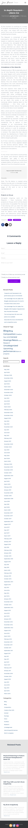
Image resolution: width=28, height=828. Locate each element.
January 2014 (7, 599)
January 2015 (7, 576)
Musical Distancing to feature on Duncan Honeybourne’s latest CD (13, 757)
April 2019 (6, 481)
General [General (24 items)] (13, 337)
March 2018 (7, 510)
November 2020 (8, 444)
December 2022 (8, 412)
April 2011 (6, 662)
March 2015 (7, 570)
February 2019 (8, 487)
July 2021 (6, 429)
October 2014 (7, 579)
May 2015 (6, 567)
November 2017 (8, 515)
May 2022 (6, 424)
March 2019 (7, 484)
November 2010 (8, 673)
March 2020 (7, 461)
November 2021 (8, 427)
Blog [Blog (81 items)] (6, 330)
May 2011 (6, 659)
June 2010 (7, 685)
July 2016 (6, 547)
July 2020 (6, 450)
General (6, 713)
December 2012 (8, 622)
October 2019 (7, 472)
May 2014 (6, 593)
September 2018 (8, 498)
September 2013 (8, 607)
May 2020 (6, 455)
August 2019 (7, 478)
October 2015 (7, 556)
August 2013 (7, 610)
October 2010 (7, 676)
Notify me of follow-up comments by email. (13, 274)
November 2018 (8, 493)
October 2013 (7, 604)
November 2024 (8, 378)
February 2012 (8, 639)
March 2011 (7, 665)
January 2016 (7, 553)
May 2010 (6, 688)
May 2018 (6, 504)
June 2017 (7, 527)
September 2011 (8, 650)
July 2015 (6, 564)
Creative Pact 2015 (9, 710)
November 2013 (8, 601)
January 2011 (7, 670)
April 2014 (6, 596)
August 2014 (7, 584)
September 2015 (8, 558)
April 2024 (7, 384)
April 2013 (6, 616)
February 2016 (8, 550)
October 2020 (8, 447)
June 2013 (7, 613)
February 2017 (8, 538)
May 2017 (6, 530)
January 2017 (7, 541)
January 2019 (7, 490)
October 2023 (8, 395)
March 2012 (7, 636)
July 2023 (6, 398)
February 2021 (8, 438)
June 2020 (7, 452)
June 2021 (7, 432)
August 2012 (7, 630)
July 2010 (6, 682)
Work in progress (9, 733)
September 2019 (8, 475)
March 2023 (7, 406)
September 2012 (8, 627)
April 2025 (7, 372)
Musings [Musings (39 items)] (7, 340)
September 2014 (8, 581)
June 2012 (7, 633)
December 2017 (8, 513)
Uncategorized (8, 727)
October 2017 (7, 518)
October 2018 (7, 495)
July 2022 (6, 421)
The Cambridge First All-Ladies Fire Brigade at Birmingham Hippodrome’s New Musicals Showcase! (14, 309)
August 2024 (7, 381)
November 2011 (8, 645)
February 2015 (8, 573)
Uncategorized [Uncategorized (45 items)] (10, 345)
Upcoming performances (11, 730)
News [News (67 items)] (15, 340)
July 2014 (6, 587)
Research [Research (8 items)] (6, 343)
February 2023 (8, 409)
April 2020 (7, 458)
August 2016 (7, 544)
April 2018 (6, 507)
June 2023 (7, 401)
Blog (10, 219)
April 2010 (7, 690)
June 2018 (7, 501)
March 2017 (7, 536)
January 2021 (7, 441)
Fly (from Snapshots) (10, 805)
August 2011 (7, 653)
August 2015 (7, 561)
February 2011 (8, 667)
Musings (6, 716)
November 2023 (8, 392)
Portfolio (6, 721)
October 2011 (7, 647)
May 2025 (6, 369)
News (5, 719)
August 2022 (7, 418)
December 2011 (8, 642)
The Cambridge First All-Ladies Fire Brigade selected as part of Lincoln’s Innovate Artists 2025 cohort (14, 301)
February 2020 (8, 464)
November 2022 (8, 415)
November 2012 (8, 624)
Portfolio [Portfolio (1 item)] (20, 340)
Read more (7, 772)
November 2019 (8, 470)
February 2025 (8, 375)
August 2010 (7, 679)
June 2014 (7, 590)
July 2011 (6, 656)
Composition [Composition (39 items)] (9, 334)
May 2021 (6, 435)
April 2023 (7, 404)
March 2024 (7, 386)
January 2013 (7, 619)
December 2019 (8, 467)
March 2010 (7, 693)
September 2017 (8, 521)
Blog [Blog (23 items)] (11, 331)
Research (6, 724)
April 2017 (6, 533)
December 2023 (8, 389)
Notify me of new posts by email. (11, 277)
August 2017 (7, 524)
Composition (17, 219)
